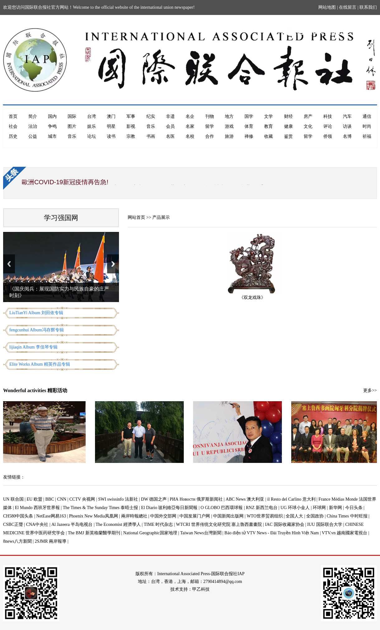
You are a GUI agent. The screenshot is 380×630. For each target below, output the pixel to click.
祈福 (367, 136)
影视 (130, 126)
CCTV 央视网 (82, 499)
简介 (32, 116)
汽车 (347, 116)
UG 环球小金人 (295, 507)
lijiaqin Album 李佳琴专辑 (33, 347)
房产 (308, 116)
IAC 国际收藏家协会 (284, 524)
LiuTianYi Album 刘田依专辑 (36, 312)
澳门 (111, 116)
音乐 (150, 126)
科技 (327, 116)
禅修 (249, 136)
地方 (229, 116)
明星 (111, 126)
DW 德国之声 (154, 499)
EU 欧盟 (34, 499)
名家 (190, 126)
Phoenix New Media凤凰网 (93, 516)
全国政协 (315, 516)
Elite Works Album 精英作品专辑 (39, 364)
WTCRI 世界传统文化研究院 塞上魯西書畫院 (219, 524)
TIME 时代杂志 (158, 524)
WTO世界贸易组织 (265, 516)
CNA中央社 (37, 524)
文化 (308, 126)
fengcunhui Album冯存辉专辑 (36, 330)
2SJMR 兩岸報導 (51, 541)
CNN (61, 499)
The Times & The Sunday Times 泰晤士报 (100, 507)
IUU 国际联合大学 (324, 524)
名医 (170, 136)
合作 (209, 136)
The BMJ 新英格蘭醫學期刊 (94, 533)
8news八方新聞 (17, 541)
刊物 (209, 116)
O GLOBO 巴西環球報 (222, 507)
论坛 (91, 136)
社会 (13, 126)
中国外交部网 (163, 516)
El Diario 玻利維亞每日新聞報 (169, 507)
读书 (111, 136)
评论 (327, 126)
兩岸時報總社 (134, 516)
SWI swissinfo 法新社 (118, 499)
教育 (268, 126)
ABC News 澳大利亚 (245, 499)
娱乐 (91, 126)
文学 (268, 116)
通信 (367, 116)
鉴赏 (288, 136)
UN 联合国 (13, 499)
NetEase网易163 (51, 516)
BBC (49, 499)
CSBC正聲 (13, 524)
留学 (209, 126)
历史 (13, 136)
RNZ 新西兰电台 (262, 507)
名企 (190, 116)
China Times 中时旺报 (347, 516)
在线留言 (347, 7)
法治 (32, 126)
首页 (13, 116)
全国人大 (294, 516)
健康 (288, 126)
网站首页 (136, 217)
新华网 (335, 507)
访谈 (347, 126)
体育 (249, 126)
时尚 (367, 126)
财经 (288, 116)
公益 (32, 136)
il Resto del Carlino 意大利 (291, 499)
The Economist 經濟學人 (118, 524)
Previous (9, 263)
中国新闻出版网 (228, 516)
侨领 (327, 136)
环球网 (319, 507)
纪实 (150, 116)
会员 (170, 126)
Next (113, 263)
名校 (190, 136)
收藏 (268, 136)
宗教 (130, 136)
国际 (72, 116)
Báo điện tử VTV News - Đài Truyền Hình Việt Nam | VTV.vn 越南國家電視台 (296, 533)
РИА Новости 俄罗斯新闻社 (196, 499)
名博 (347, 136)
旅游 (229, 136)
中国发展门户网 (194, 516)
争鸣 (52, 126)
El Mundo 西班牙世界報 (37, 507)
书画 (150, 136)
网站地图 (327, 7)
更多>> (370, 390)
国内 (52, 116)
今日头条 (354, 507)
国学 (249, 116)
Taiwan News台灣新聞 (200, 533)
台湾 (91, 116)
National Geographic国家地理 (150, 533)
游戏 (229, 126)
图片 (72, 126)
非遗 (170, 116)
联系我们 (368, 7)
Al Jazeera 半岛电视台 (72, 524)
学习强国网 (61, 218)
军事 (130, 116)
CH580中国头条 (18, 516)
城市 (52, 136)
